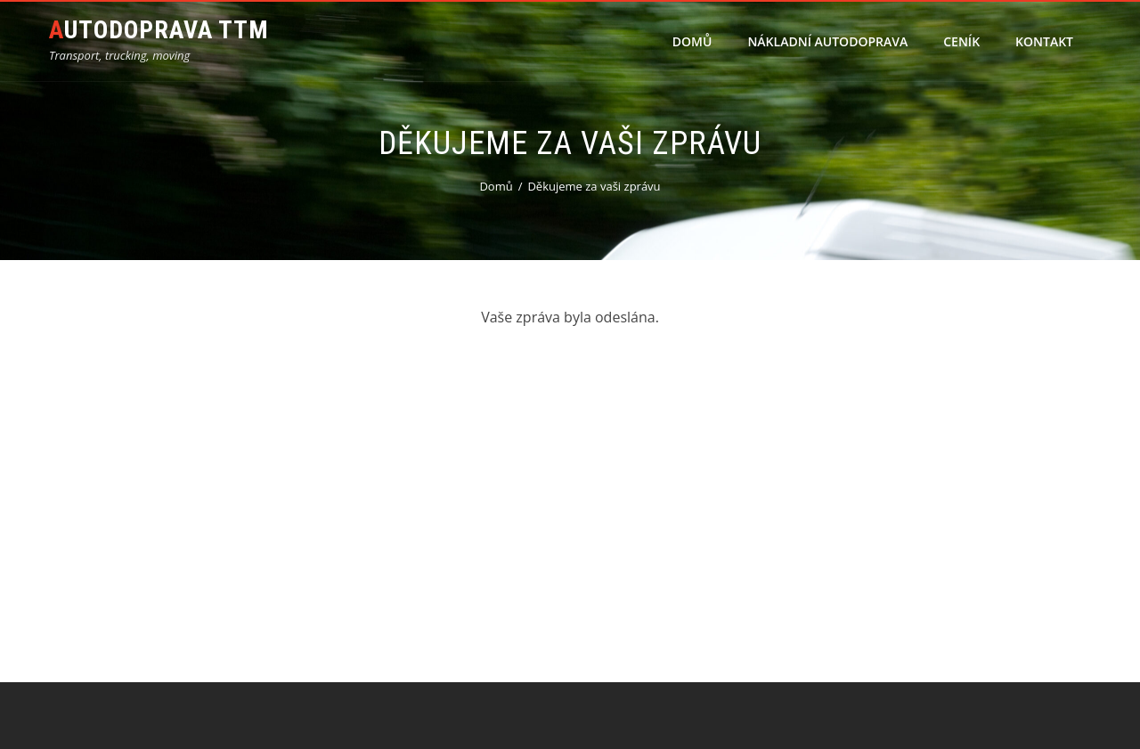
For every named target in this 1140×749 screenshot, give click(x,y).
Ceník (961, 41)
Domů (692, 41)
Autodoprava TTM (159, 30)
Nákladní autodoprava (827, 41)
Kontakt (1044, 41)
